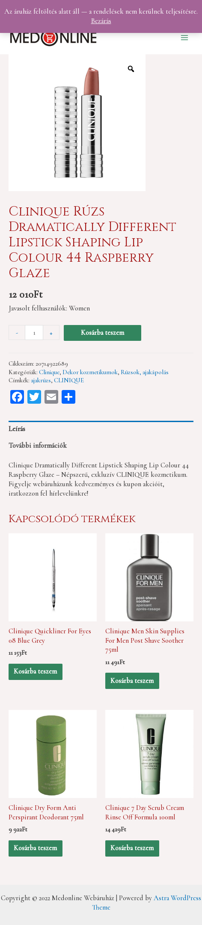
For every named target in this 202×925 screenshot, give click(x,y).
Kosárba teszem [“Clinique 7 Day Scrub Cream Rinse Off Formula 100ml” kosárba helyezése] (132, 848)
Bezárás (101, 21)
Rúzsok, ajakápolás (145, 372)
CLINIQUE (69, 380)
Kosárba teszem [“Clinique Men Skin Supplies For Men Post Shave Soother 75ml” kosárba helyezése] (132, 681)
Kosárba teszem (102, 332)
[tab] (101, 429)
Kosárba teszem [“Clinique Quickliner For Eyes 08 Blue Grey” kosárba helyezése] (35, 671)
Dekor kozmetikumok (90, 372)
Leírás (17, 429)
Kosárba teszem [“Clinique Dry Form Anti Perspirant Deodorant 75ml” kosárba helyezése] (35, 848)
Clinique (49, 372)
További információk (38, 445)
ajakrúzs (41, 380)
